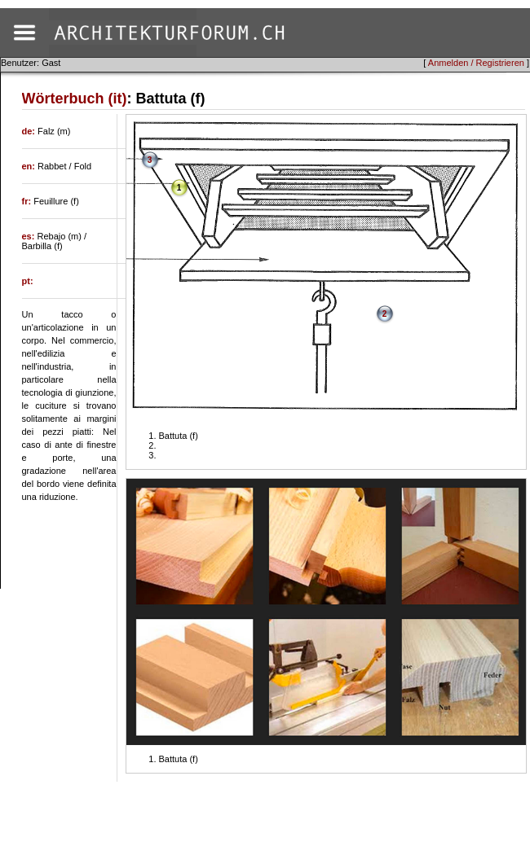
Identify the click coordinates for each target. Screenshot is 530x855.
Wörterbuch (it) (74, 98)
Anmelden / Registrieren (476, 63)
